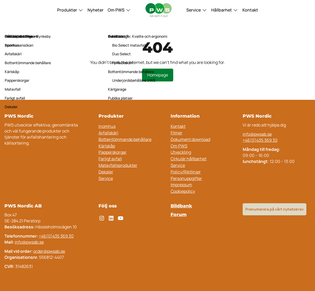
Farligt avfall (110, 159)
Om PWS (116, 10)
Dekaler (106, 172)
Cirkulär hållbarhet (189, 159)
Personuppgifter (186, 178)
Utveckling (181, 152)
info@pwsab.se (257, 134)
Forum (179, 214)
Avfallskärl (108, 133)
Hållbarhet (221, 10)
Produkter (67, 10)
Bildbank (181, 205)
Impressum (181, 185)
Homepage (157, 75)
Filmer (176, 133)
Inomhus (107, 126)
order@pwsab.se (49, 251)
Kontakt (250, 10)
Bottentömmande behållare (125, 139)
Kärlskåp (107, 146)
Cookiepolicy (183, 191)
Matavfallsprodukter (118, 165)
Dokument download (190, 139)
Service (193, 10)
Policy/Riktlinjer (186, 172)
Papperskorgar (113, 152)
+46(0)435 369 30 (260, 140)
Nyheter (96, 10)
